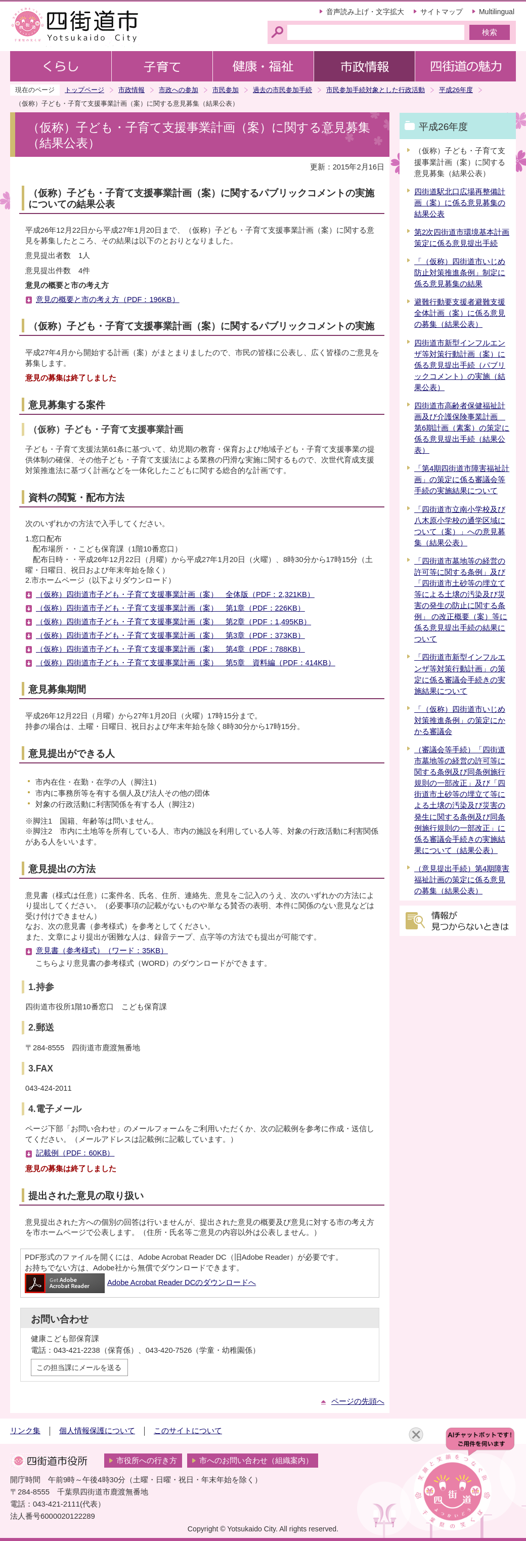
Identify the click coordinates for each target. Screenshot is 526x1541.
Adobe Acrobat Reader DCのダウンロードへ (140, 1282)
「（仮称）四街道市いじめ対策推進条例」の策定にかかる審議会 (459, 720)
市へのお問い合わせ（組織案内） (256, 1461)
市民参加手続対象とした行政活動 (375, 90)
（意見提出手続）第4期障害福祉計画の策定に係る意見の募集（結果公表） (461, 880)
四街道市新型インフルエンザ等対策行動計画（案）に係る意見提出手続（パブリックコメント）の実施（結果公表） (459, 365)
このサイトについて (188, 1431)
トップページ (84, 90)
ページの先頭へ (357, 1401)
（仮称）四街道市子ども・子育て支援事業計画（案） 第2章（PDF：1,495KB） (173, 622)
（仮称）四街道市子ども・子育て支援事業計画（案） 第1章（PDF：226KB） (170, 608)
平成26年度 (456, 90)
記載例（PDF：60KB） (75, 1153)
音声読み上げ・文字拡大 (365, 12)
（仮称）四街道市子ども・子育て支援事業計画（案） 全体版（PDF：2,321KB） (175, 594)
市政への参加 (178, 90)
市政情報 (131, 90)
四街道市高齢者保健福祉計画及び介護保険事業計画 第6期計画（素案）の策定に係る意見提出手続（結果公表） (461, 428)
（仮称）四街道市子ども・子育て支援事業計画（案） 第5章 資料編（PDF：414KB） (185, 663)
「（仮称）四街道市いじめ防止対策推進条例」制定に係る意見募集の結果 (459, 273)
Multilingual (496, 12)
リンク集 (25, 1431)
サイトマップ (441, 12)
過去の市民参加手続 (282, 90)
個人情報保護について (97, 1431)
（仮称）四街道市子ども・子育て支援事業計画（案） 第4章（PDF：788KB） (170, 649)
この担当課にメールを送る (78, 1367)
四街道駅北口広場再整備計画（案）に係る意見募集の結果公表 (459, 203)
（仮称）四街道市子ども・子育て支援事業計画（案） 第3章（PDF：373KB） (170, 635)
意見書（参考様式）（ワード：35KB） (102, 951)
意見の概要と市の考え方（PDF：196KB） (108, 299)
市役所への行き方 (146, 1461)
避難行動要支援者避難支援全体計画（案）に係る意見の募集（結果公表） (459, 313)
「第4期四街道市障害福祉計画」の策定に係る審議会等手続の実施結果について (461, 479)
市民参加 (225, 90)
